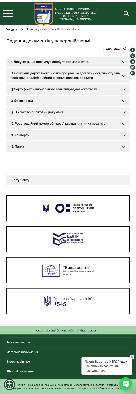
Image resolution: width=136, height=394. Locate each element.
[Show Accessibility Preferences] (9, 384)
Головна (11, 29)
